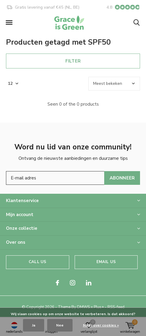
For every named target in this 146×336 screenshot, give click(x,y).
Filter (73, 61)
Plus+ (99, 307)
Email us (106, 262)
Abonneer (122, 178)
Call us (37, 262)
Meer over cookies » (101, 325)
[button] (9, 22)
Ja (33, 325)
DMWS (83, 307)
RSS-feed (116, 307)
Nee (60, 325)
